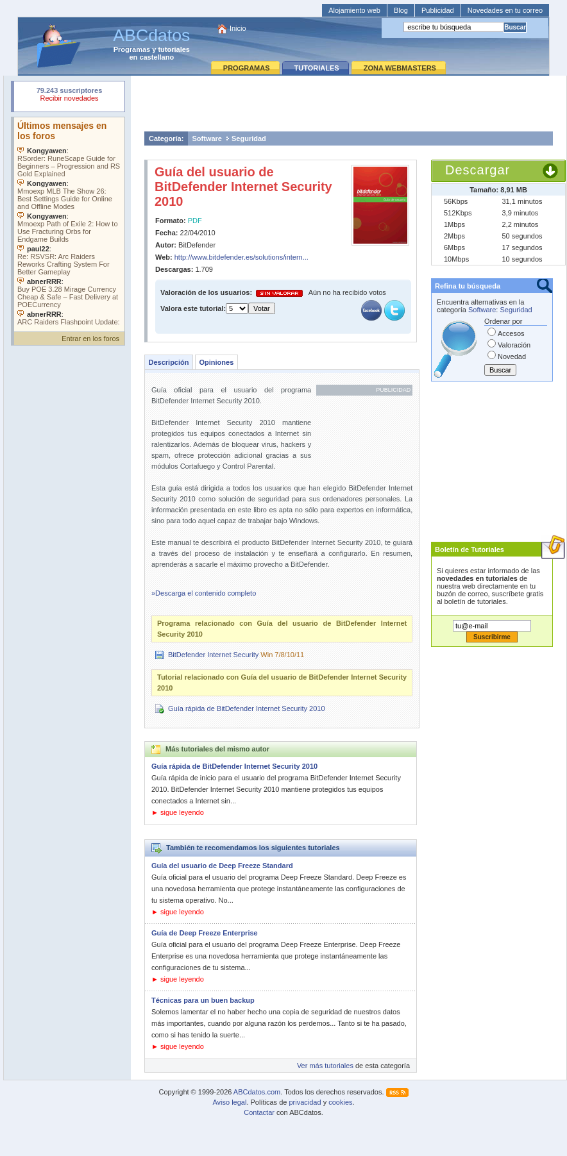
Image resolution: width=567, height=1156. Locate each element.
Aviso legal (229, 1102)
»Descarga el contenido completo (203, 593)
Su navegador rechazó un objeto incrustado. (69, 96)
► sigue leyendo (177, 812)
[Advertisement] (348, 103)
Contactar (259, 1112)
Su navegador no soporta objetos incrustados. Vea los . (69, 221)
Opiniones (216, 362)
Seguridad (249, 138)
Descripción (169, 362)
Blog (401, 10)
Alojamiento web (354, 10)
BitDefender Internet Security (213, 654)
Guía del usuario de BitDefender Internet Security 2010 (243, 186)
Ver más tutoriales (325, 1065)
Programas (132, 49)
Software (207, 138)
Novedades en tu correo (505, 10)
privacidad (305, 1102)
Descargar (477, 170)
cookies (340, 1102)
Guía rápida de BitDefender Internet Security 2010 (246, 708)
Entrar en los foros (90, 338)
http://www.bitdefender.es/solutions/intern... (241, 257)
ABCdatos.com (256, 1092)
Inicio (238, 28)
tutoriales (174, 49)
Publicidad (437, 10)
